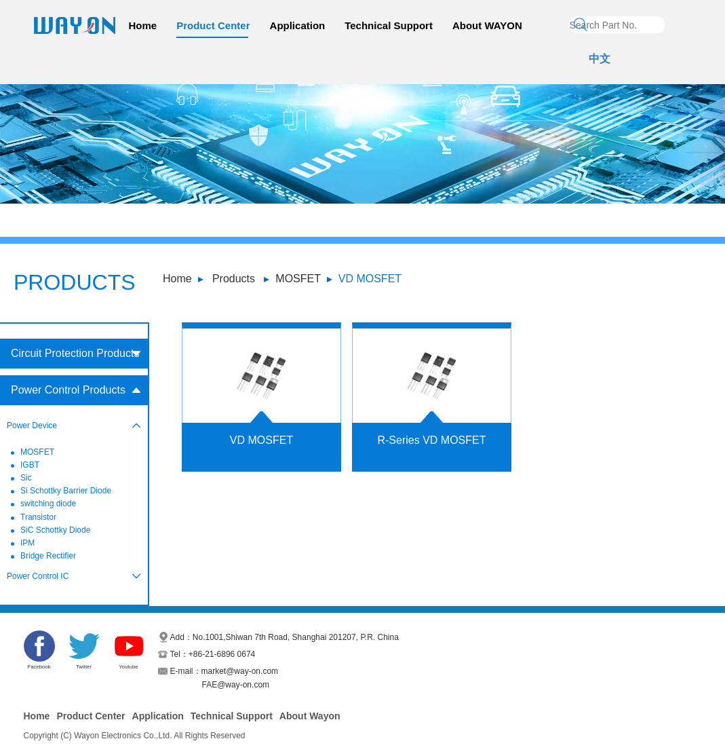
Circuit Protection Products (75, 353)
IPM (27, 543)
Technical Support (389, 25)
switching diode (48, 503)
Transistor (38, 517)
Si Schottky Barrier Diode (65, 490)
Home (143, 25)
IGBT (29, 465)
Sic (26, 478)
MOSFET (298, 278)
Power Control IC (37, 576)
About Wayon (309, 716)
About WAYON (487, 25)
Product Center (213, 25)
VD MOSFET (369, 278)
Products (233, 278)
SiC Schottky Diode (55, 530)
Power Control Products (68, 390)
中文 (599, 58)
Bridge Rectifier (48, 556)
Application (298, 25)
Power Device (32, 425)
